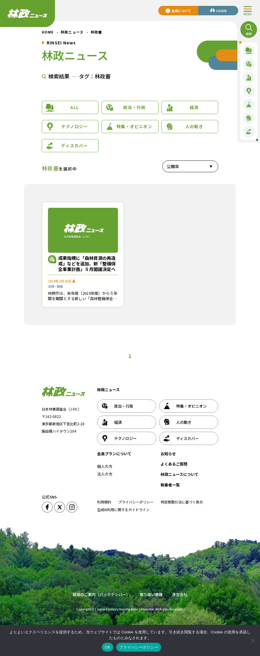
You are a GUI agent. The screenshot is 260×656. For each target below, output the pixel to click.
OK (107, 647)
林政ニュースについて (180, 474)
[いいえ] (253, 640)
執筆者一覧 (170, 485)
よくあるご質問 (174, 464)
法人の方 (104, 474)
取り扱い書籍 (151, 594)
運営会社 (179, 594)
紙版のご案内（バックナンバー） (101, 594)
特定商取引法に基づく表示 (182, 501)
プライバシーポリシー (136, 501)
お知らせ (168, 453)
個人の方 (104, 466)
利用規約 (104, 501)
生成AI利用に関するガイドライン (123, 509)
